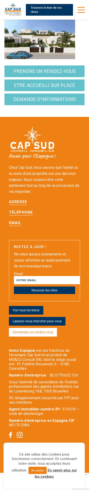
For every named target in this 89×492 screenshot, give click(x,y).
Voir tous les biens (26, 310)
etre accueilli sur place (44, 85)
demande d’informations (44, 99)
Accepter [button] (37, 470)
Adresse (18, 202)
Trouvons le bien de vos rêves (46, 10)
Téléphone (21, 212)
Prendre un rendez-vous (45, 71)
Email (15, 223)
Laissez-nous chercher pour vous (37, 321)
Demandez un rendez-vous (33, 332)
